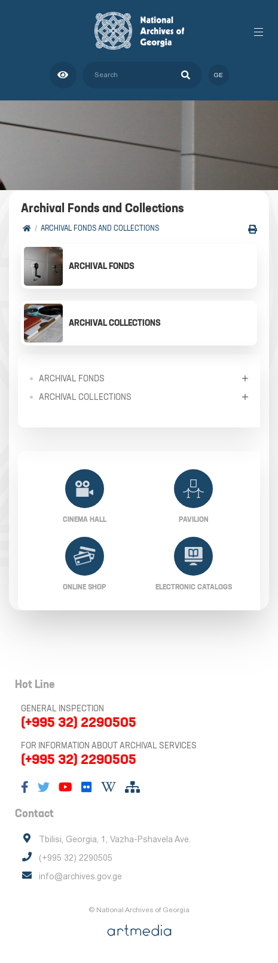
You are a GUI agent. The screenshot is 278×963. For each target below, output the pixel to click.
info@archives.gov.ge (80, 876)
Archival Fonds (72, 378)
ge (218, 75)
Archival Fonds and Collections (100, 228)
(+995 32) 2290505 (78, 722)
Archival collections (85, 397)
